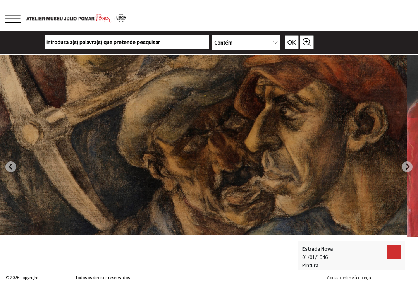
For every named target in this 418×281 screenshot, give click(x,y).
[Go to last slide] (10, 166)
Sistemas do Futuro (393, 277)
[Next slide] (407, 166)
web (319, 277)
